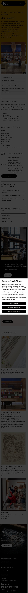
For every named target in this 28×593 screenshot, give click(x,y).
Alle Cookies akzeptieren (14, 303)
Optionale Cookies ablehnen (14, 307)
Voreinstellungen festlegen (14, 311)
